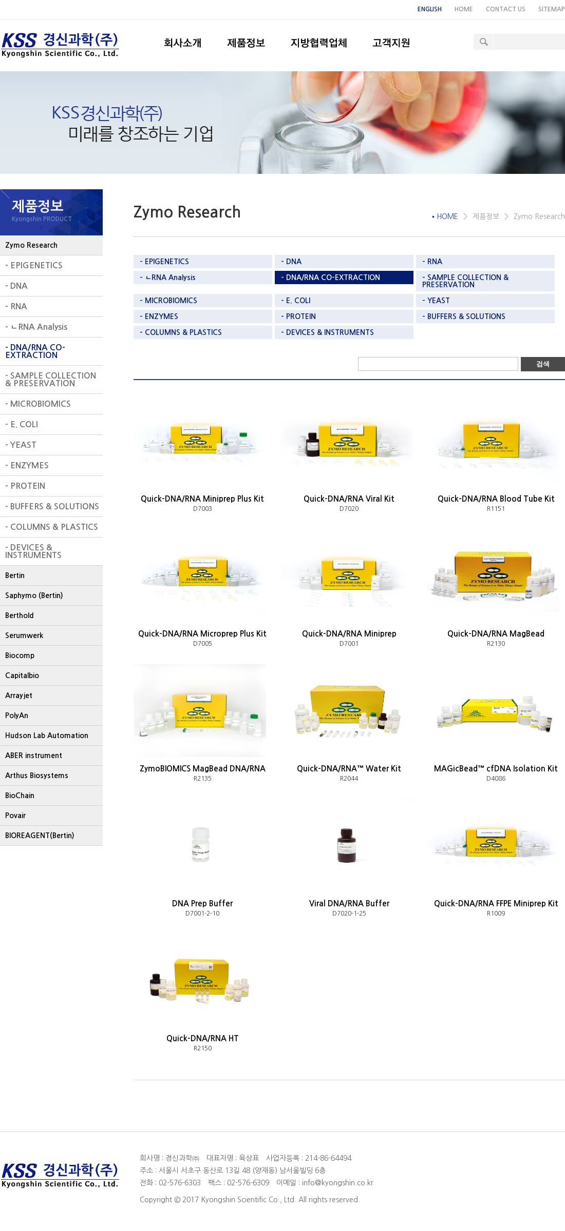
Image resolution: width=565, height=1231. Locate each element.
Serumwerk (24, 635)
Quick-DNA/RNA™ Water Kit (349, 768)
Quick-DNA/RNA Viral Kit (349, 499)
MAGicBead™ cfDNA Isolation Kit (496, 768)
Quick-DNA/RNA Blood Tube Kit (496, 499)
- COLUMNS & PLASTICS (51, 527)
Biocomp (19, 655)
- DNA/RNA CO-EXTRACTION (35, 351)
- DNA (16, 286)
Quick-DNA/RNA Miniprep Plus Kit (202, 499)
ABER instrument (33, 755)
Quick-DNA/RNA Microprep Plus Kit (202, 634)
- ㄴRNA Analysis (36, 327)
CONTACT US (505, 9)
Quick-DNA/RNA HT (202, 1038)
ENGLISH (430, 9)
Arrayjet (18, 695)
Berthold (19, 615)
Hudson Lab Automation (46, 735)
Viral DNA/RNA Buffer (349, 903)
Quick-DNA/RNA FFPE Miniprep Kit (496, 903)
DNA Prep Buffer (202, 903)
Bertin (15, 575)
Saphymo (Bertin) (34, 595)
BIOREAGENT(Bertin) (39, 835)
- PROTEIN (25, 486)
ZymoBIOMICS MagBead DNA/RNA (203, 768)
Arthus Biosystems (36, 775)
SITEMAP (551, 9)
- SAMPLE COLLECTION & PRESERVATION (50, 379)
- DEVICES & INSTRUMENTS (33, 551)
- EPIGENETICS (34, 265)
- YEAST (20, 445)
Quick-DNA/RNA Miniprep (349, 634)
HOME (464, 9)
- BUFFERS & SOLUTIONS (52, 506)
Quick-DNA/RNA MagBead (495, 634)
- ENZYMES (27, 465)
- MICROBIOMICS (38, 404)
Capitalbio (22, 675)
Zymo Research (31, 245)
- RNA (16, 306)
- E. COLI (21, 424)
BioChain (19, 795)
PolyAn (16, 715)
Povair (15, 815)
